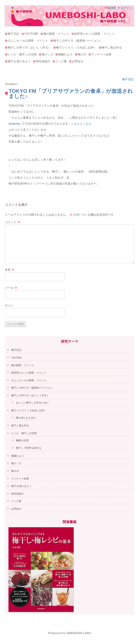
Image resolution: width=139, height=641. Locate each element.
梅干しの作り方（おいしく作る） (29, 47)
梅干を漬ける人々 (19, 61)
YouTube (31, 33)
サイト (9, 305)
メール (11, 287)
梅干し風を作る (112, 47)
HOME (111, 7)
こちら (75, 123)
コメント (12, 222)
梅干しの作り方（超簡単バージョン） (77, 40)
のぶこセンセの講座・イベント (28, 40)
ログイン (126, 7)
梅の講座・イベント (56, 33)
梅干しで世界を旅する (28, 447)
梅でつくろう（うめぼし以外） (76, 47)
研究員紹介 (43, 61)
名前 (9, 269)
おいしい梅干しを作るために (32, 402)
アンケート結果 (101, 54)
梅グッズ (47, 54)
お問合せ (77, 61)
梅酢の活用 (22, 440)
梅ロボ (82, 54)
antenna (14, 123)
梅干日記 (13, 33)
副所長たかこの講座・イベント (94, 33)
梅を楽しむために (26, 417)
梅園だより (65, 54)
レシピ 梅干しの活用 (22, 54)
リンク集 (61, 61)
